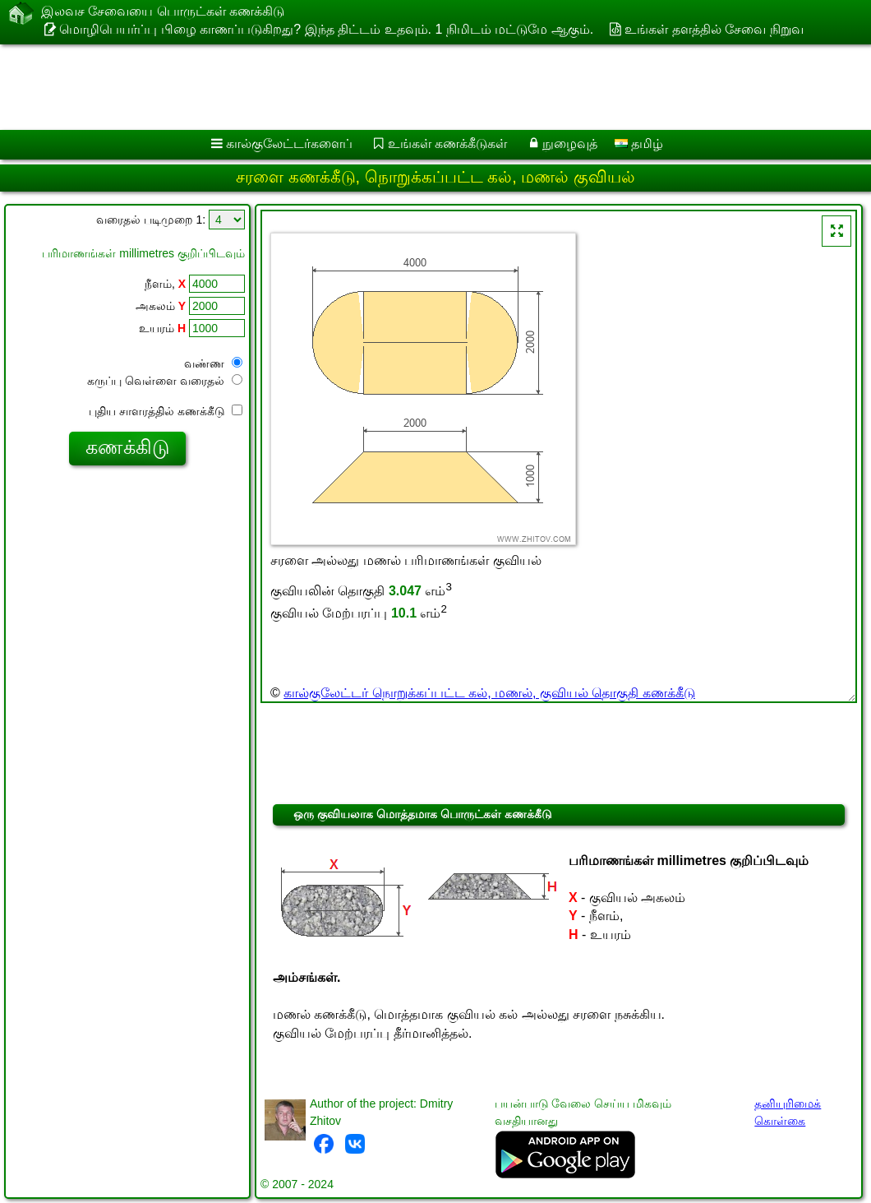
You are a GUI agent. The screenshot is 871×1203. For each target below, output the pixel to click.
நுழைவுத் (569, 143)
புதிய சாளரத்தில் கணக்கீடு (165, 411)
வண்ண (213, 363)
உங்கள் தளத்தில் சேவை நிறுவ (713, 29)
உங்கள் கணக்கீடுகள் (447, 143)
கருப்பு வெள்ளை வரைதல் (164, 380)
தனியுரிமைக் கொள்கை (787, 1112)
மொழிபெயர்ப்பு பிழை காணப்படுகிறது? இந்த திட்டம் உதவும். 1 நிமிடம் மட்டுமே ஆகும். (326, 29)
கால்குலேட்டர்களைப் (289, 143)
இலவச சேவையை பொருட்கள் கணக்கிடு (162, 12)
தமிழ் (639, 143)
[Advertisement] (419, 87)
